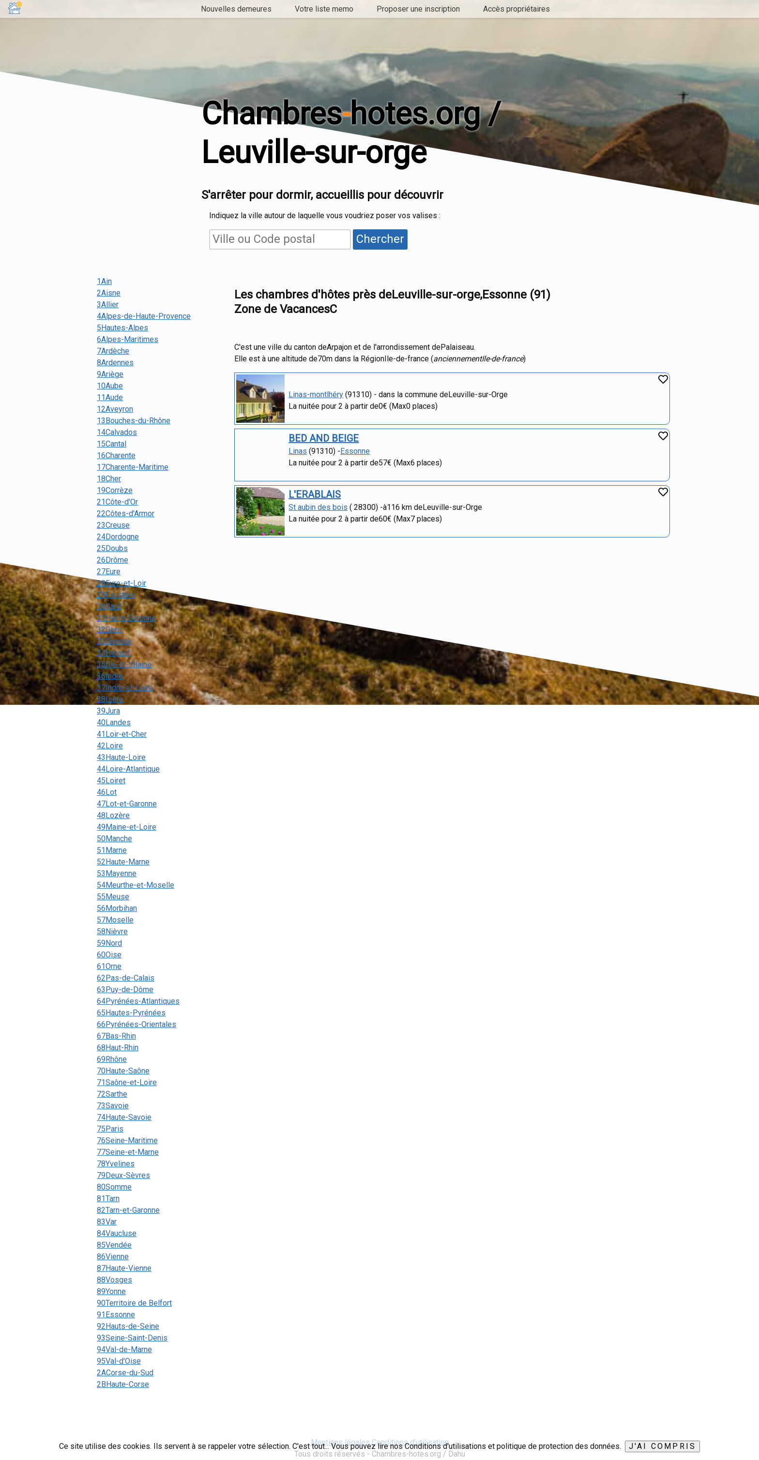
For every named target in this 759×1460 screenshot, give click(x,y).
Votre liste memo (324, 9)
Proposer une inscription (418, 9)
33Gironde (114, 641)
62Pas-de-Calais (125, 978)
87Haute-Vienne (124, 1268)
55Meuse (113, 896)
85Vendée (114, 1245)
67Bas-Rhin (116, 1036)
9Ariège (110, 374)
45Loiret (111, 780)
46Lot (107, 792)
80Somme (114, 1187)
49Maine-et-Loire (126, 827)
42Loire (110, 745)
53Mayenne (117, 873)
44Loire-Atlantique (128, 769)
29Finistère (116, 594)
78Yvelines (116, 1163)
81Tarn (108, 1198)
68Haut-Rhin (117, 1047)
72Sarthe (112, 1094)
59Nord (109, 943)
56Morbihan (117, 908)
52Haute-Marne (123, 861)
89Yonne (111, 1291)
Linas (297, 451)
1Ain (104, 281)
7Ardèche (113, 351)
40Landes (114, 722)
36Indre (110, 676)
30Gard (109, 606)
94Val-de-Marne (124, 1349)
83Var (107, 1221)
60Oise (109, 954)
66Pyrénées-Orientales (136, 1024)
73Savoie (113, 1105)
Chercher (380, 239)
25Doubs (112, 548)
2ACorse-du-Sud (125, 1372)
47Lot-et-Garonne (127, 803)
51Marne (112, 850)
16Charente (116, 455)
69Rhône (112, 1059)
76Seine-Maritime (127, 1140)
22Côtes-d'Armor (125, 513)
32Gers (109, 629)
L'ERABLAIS (314, 494)
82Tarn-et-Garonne (128, 1210)
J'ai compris (662, 1446)
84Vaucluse (117, 1233)
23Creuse (113, 525)
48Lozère (113, 815)
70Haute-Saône (123, 1070)
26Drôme (112, 560)
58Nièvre (112, 931)
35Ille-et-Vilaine (124, 664)
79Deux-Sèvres (123, 1175)
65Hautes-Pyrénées (131, 1012)
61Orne (109, 966)
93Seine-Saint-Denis (132, 1337)
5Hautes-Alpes (122, 327)
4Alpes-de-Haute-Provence (144, 316)
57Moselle (115, 919)
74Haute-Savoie (124, 1117)
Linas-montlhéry (315, 394)
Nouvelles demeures (236, 9)
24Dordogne (118, 536)
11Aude (110, 397)
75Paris (110, 1128)
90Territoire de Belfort (134, 1303)
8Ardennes (115, 362)
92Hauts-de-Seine (128, 1326)
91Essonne (116, 1314)
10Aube (110, 385)
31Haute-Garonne (126, 618)
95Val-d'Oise (119, 1361)
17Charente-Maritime (132, 467)
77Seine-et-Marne (128, 1152)
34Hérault (113, 652)
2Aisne (109, 293)
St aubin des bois (318, 507)
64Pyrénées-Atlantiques (138, 1001)
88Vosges (114, 1279)
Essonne (355, 451)
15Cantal (111, 443)
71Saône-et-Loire (127, 1082)
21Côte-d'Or (117, 502)
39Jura (108, 710)
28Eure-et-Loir (121, 583)
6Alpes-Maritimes (127, 339)
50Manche (114, 838)
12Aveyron (115, 409)
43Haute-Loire (121, 757)
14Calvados (117, 432)
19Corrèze (115, 490)
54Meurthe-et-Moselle (135, 885)
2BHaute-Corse (123, 1384)
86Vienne (113, 1256)
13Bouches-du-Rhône (133, 420)
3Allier (108, 304)
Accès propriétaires (516, 9)
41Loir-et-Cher (122, 734)
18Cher (109, 478)
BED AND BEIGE (323, 438)
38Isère (110, 699)
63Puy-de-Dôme (125, 989)
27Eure (109, 571)
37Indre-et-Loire (125, 687)
